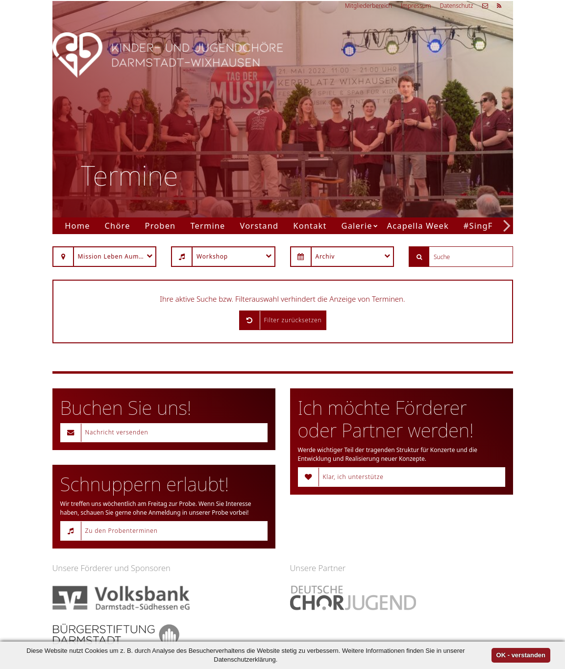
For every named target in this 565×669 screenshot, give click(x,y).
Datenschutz (456, 5)
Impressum (416, 5)
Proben (160, 225)
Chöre (117, 225)
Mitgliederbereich (368, 5)
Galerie (357, 225)
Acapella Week (418, 225)
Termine (207, 225)
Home (77, 225)
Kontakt (309, 225)
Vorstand (259, 225)
